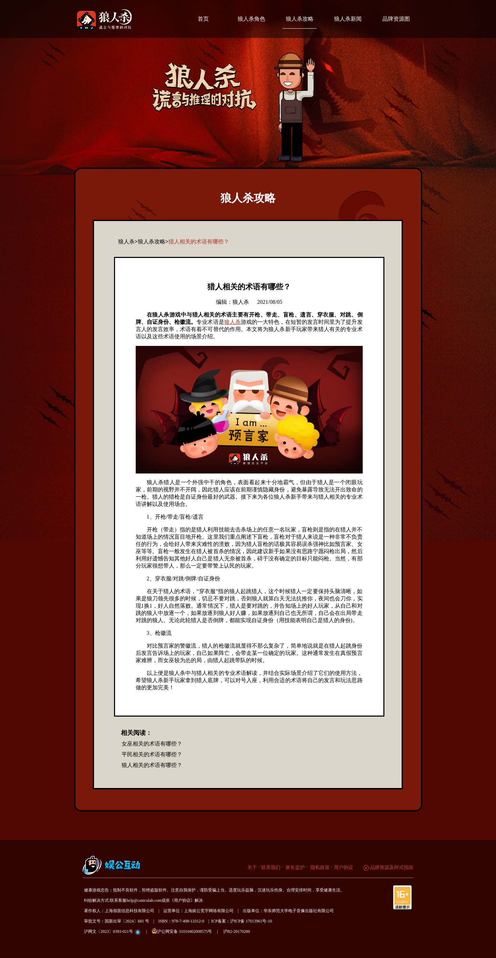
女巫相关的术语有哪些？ (152, 744)
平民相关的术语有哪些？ (152, 754)
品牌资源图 (396, 19)
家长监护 (295, 867)
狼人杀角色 (251, 19)
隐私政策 (319, 867)
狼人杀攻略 (299, 19)
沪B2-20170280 (236, 931)
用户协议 (343, 867)
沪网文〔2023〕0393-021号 (108, 931)
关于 (252, 867)
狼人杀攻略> (153, 242)
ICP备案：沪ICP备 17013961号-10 (241, 921)
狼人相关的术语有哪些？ (152, 765)
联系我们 (270, 867)
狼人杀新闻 (348, 19)
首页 (203, 19)
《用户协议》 (182, 900)
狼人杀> (128, 242)
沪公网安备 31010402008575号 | (187, 931)
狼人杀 (232, 322)
